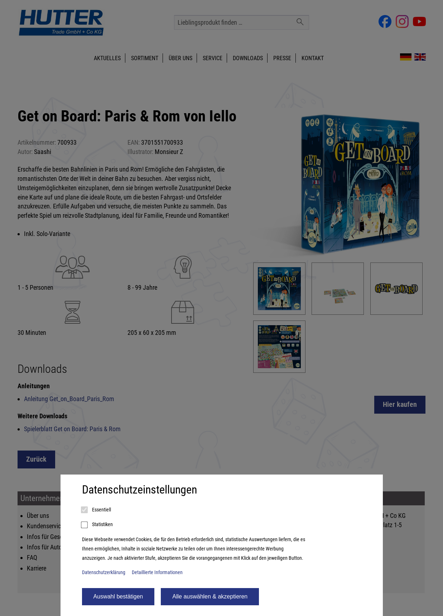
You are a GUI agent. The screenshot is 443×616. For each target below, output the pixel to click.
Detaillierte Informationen (157, 572)
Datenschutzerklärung (103, 572)
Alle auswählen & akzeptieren (209, 596)
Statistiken (97, 525)
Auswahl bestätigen (118, 596)
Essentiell (96, 510)
